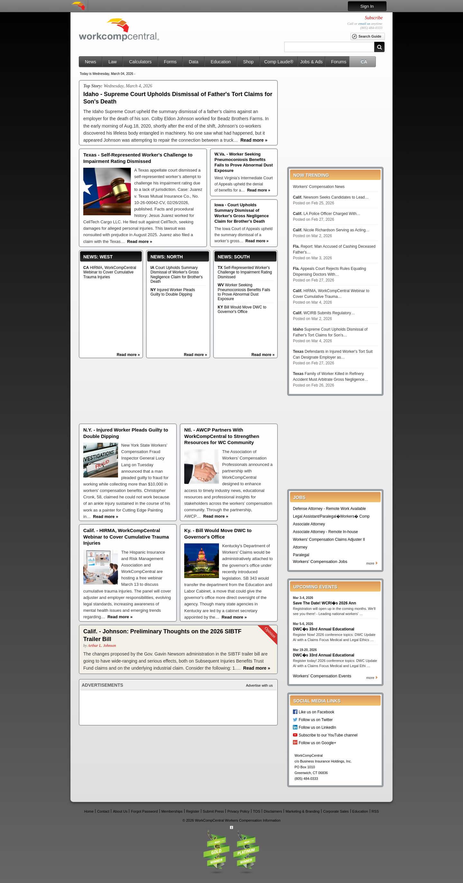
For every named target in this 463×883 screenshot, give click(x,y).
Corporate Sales (336, 811)
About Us (120, 811)
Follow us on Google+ (317, 743)
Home (89, 811)
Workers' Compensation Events (322, 675)
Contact (103, 811)
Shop (248, 61)
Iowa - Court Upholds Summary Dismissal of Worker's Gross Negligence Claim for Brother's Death (241, 213)
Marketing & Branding (303, 811)
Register (192, 811)
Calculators (140, 61)
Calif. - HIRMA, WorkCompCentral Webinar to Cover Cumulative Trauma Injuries (126, 537)
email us (364, 23)
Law (112, 61)
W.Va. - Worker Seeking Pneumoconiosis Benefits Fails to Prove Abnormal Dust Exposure (243, 162)
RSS (375, 811)
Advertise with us (259, 685)
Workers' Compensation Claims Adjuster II (329, 539)
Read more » (128, 354)
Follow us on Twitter (316, 720)
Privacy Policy (238, 811)
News (90, 61)
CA (364, 61)
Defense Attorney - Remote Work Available (329, 508)
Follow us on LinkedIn (317, 727)
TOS (256, 811)
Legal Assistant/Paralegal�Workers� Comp (331, 516)
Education (221, 61)
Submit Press (213, 811)
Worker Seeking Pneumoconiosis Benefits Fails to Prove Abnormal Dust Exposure (244, 292)
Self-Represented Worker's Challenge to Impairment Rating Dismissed (245, 272)
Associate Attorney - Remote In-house (325, 532)
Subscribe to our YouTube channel (328, 735)
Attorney (300, 547)
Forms (170, 61)
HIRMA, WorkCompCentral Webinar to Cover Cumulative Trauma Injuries (109, 272)
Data (193, 61)
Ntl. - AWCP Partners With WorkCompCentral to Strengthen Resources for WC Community (221, 436)
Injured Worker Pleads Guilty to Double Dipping (172, 292)
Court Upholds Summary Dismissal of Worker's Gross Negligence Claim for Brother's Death (176, 274)
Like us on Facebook (316, 712)
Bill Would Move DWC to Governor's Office (242, 309)
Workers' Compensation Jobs (320, 561)
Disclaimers (273, 811)
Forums (338, 61)
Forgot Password (144, 811)
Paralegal (301, 555)
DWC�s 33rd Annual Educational (323, 629)
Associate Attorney (309, 524)
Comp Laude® (278, 61)
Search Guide (366, 36)
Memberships (172, 811)
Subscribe (374, 17)
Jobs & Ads (311, 61)
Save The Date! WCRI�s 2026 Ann (324, 603)
